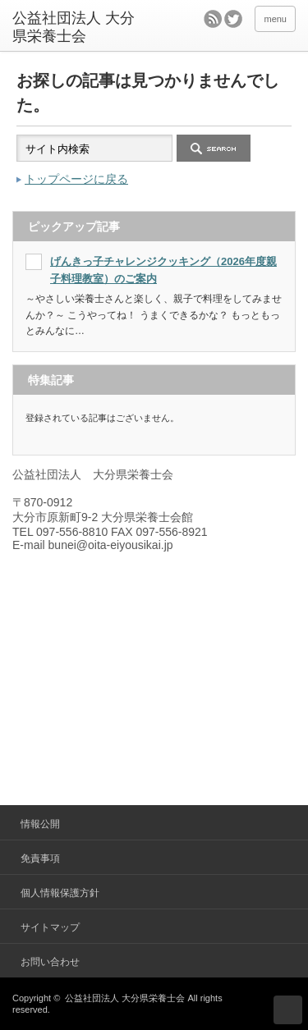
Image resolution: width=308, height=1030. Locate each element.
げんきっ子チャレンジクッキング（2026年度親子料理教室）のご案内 (163, 270)
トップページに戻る (76, 178)
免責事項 (40, 858)
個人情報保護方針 (60, 893)
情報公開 (40, 824)
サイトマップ (50, 927)
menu (275, 19)
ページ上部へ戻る (288, 1010)
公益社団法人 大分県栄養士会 (125, 998)
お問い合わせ (50, 962)
